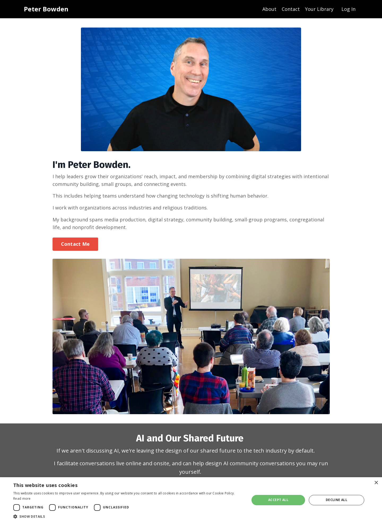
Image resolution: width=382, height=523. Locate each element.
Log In (348, 9)
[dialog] (191, 500)
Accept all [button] (278, 500)
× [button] (376, 483)
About (269, 9)
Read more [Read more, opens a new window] (22, 498)
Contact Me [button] (75, 244)
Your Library (319, 9)
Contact (291, 9)
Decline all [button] (336, 500)
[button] (128, 516)
